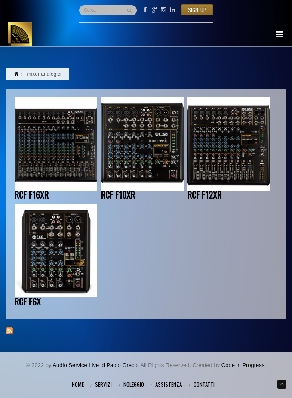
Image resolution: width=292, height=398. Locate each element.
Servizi (103, 384)
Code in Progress (242, 365)
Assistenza (168, 384)
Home (78, 384)
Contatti (204, 384)
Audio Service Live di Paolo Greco (94, 365)
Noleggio (133, 384)
